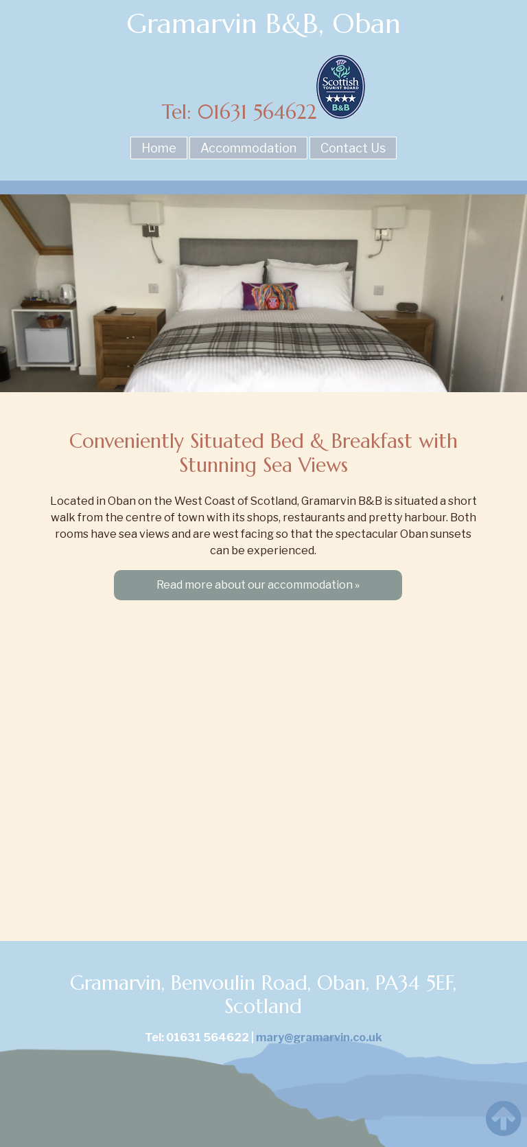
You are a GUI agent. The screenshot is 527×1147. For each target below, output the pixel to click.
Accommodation (248, 148)
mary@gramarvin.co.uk (319, 1037)
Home (158, 148)
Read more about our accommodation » (258, 584)
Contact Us (353, 148)
